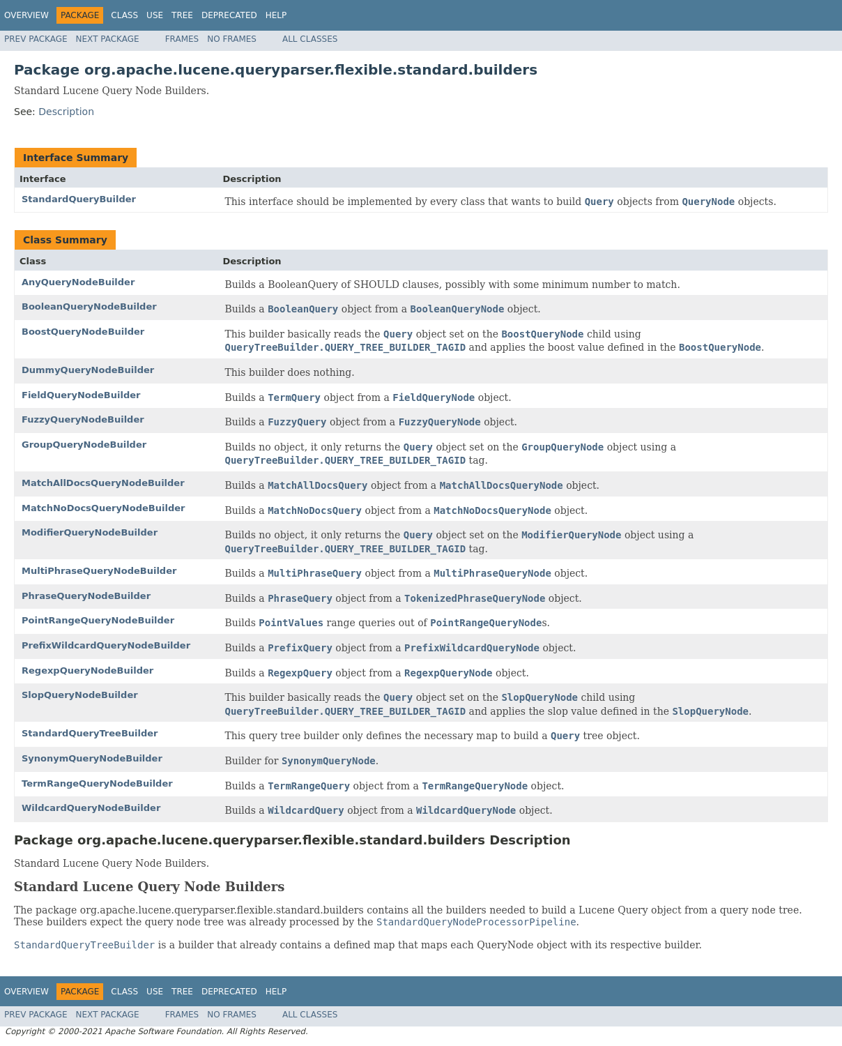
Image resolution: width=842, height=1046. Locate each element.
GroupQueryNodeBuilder (84, 444)
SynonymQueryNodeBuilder (92, 758)
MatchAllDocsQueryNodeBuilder (103, 483)
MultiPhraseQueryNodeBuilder (99, 571)
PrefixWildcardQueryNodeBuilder (106, 645)
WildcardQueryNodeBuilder (91, 808)
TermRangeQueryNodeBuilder (97, 783)
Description (66, 111)
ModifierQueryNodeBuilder (90, 532)
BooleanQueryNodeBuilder (89, 306)
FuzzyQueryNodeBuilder (83, 419)
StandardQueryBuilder (79, 199)
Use (154, 15)
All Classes (309, 39)
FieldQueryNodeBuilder (81, 395)
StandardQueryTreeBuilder (90, 733)
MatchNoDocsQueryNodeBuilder (103, 508)
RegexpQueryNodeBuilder (87, 670)
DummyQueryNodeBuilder (88, 370)
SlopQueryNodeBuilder (80, 695)
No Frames (232, 39)
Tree (182, 15)
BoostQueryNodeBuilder (83, 331)
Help (276, 15)
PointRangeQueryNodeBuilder (98, 620)
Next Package (107, 39)
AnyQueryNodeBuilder (78, 282)
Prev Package (36, 39)
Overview (26, 15)
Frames (182, 39)
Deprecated (229, 15)
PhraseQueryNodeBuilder (86, 596)
